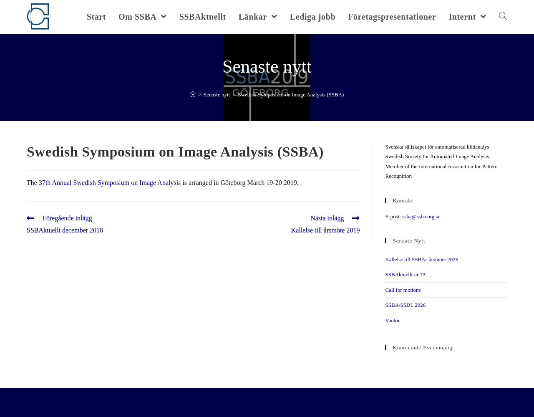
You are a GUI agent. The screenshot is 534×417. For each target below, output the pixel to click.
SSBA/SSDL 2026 (405, 305)
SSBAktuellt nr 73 (405, 274)
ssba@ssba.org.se (421, 216)
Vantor (392, 320)
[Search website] (503, 16)
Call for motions (403, 290)
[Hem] (193, 94)
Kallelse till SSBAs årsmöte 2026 (421, 259)
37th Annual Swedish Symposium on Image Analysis (110, 182)
